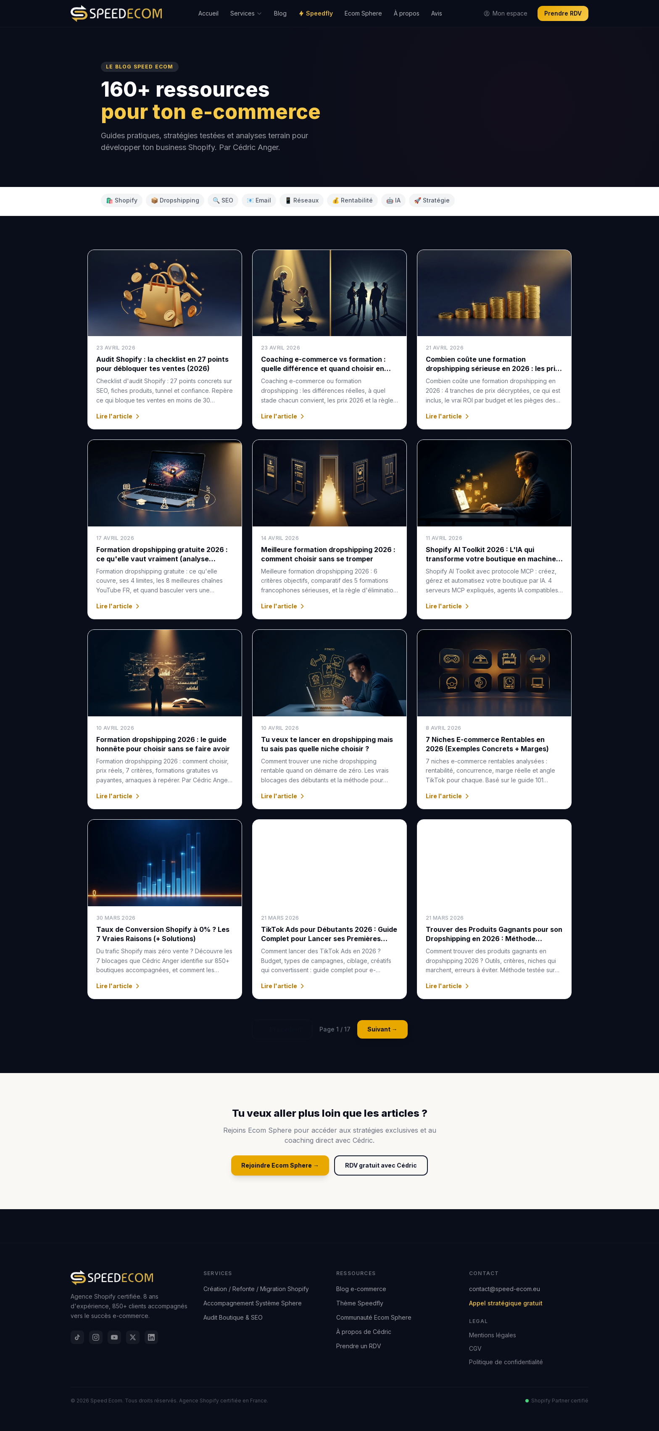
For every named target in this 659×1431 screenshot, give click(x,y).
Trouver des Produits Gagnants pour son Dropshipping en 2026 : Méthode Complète (494, 938)
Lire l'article (118, 416)
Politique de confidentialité (506, 1361)
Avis (436, 13)
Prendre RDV (563, 13)
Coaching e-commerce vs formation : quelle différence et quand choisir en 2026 (323, 368)
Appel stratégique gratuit (506, 1303)
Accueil (208, 13)
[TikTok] (77, 1337)
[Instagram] (96, 1337)
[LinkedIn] (151, 1337)
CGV (475, 1348)
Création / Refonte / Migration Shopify (256, 1288)
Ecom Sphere (363, 13)
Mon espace (505, 13)
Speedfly (315, 13)
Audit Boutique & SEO (233, 1317)
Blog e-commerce (361, 1288)
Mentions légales (492, 1335)
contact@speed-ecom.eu (504, 1288)
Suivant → (382, 1029)
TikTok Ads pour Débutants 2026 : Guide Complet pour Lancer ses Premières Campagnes (329, 938)
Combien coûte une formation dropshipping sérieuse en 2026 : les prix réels (492, 368)
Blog (280, 13)
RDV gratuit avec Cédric (381, 1165)
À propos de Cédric (363, 1331)
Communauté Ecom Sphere (373, 1317)
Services (246, 13)
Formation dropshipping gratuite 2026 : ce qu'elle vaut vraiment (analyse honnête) (162, 558)
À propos (406, 13)
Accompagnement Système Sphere (252, 1303)
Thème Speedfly (359, 1303)
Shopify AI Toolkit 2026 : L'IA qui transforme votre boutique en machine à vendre (494, 558)
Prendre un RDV (358, 1345)
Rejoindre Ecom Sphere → (280, 1165)
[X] (133, 1337)
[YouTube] (114, 1337)
